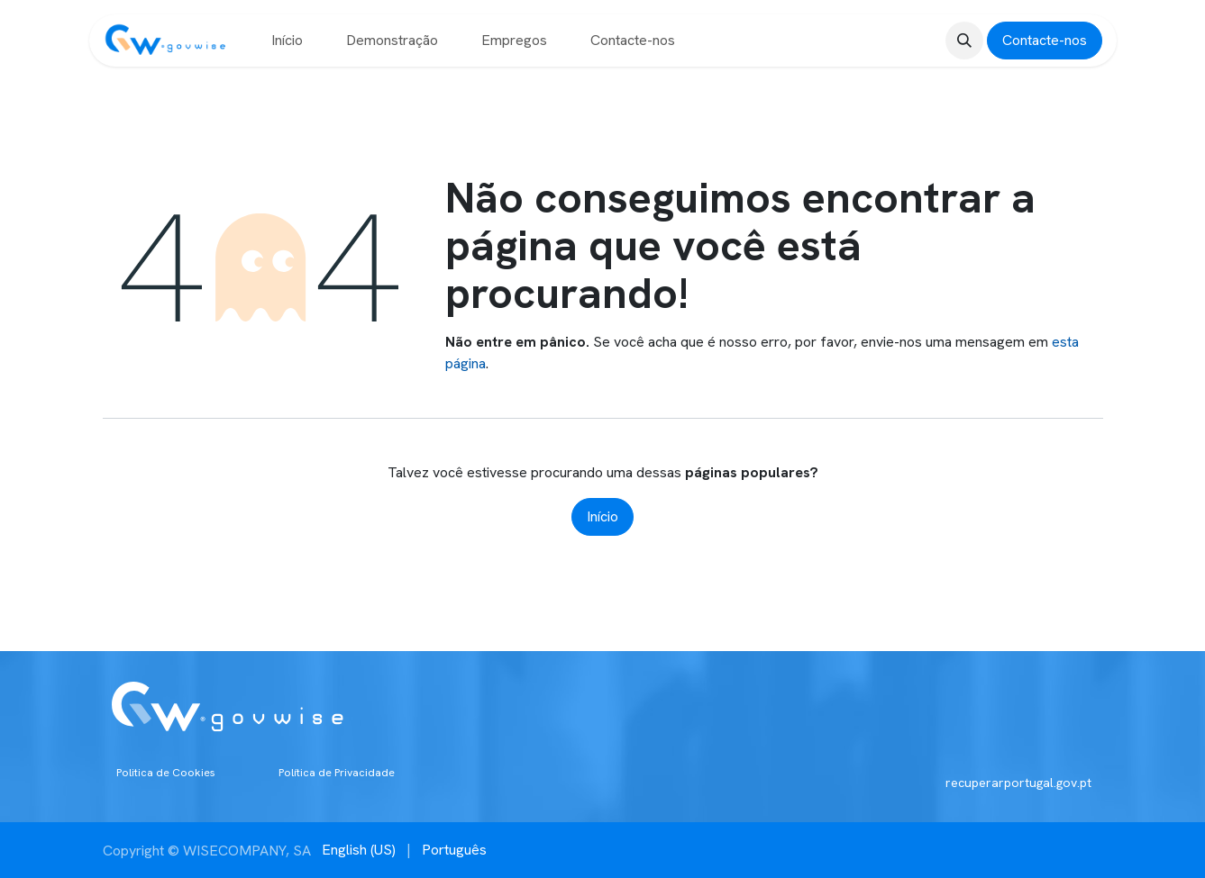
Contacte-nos (1044, 40)
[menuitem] (287, 41)
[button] (964, 40)
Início (602, 516)
